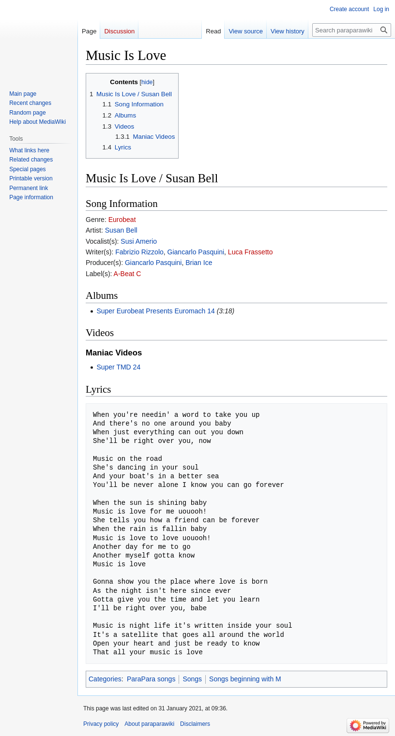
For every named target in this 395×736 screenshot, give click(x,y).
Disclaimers (195, 724)
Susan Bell (121, 230)
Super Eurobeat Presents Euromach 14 (155, 311)
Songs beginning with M (245, 679)
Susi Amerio (139, 241)
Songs (192, 679)
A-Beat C (127, 274)
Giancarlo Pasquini (196, 252)
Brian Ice (198, 262)
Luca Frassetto (250, 252)
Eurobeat (122, 219)
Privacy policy (101, 724)
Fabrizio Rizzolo (139, 252)
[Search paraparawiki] (351, 30)
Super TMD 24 (118, 367)
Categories (105, 679)
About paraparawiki (149, 724)
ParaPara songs (151, 679)
